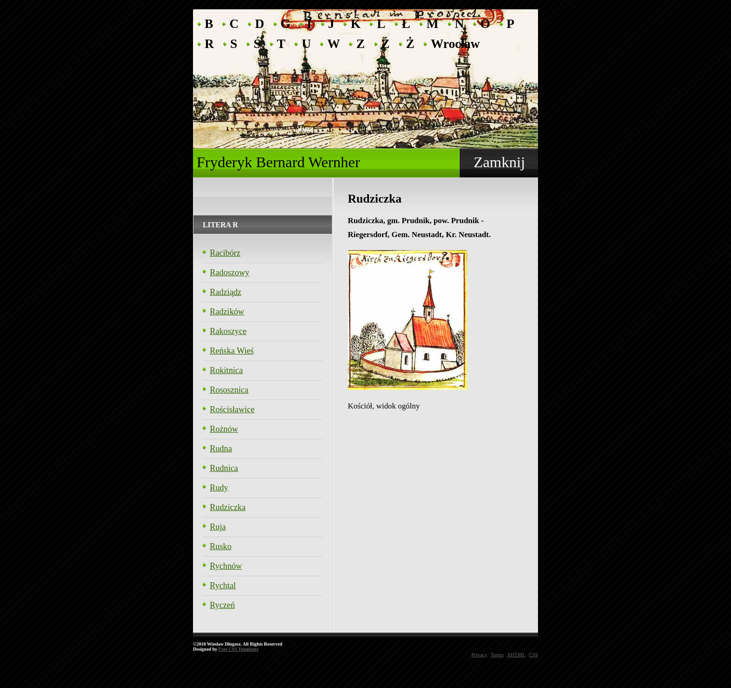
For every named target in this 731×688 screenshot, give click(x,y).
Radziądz (225, 292)
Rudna (221, 448)
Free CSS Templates (238, 649)
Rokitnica (226, 370)
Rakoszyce (228, 331)
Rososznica (229, 390)
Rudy (219, 487)
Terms (497, 654)
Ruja (218, 526)
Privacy (479, 654)
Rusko (221, 546)
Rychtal (223, 585)
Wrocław (455, 43)
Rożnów (224, 429)
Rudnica (224, 468)
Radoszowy (229, 272)
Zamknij (499, 162)
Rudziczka (228, 507)
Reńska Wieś (232, 350)
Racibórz (225, 253)
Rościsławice (232, 409)
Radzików (227, 311)
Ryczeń (222, 605)
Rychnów (226, 566)
